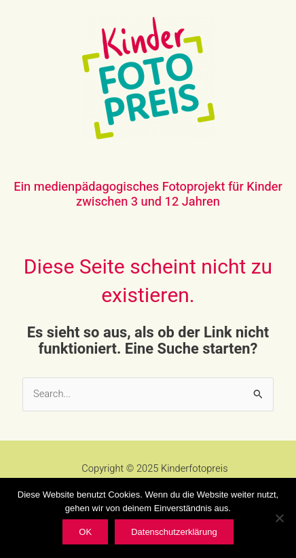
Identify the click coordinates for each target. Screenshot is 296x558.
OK (85, 532)
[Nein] (279, 518)
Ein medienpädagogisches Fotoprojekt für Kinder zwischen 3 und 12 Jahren (148, 194)
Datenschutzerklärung (174, 532)
